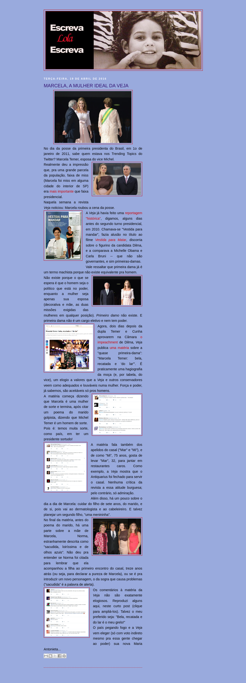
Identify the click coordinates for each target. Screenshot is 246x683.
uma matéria (119, 348)
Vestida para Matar (110, 240)
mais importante (61, 191)
